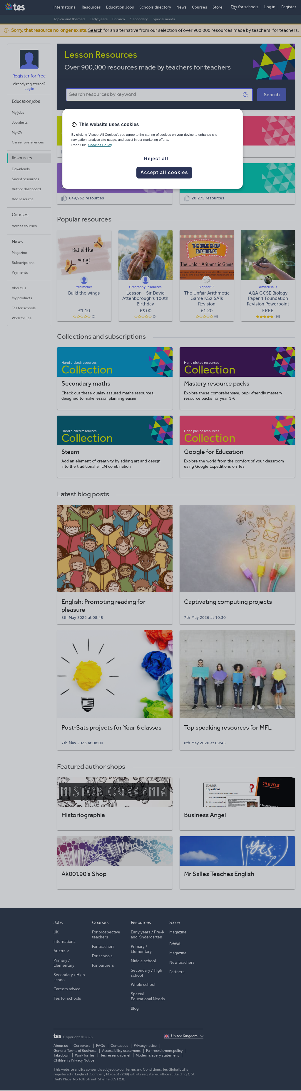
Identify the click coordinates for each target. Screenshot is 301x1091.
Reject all (156, 158)
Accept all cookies (164, 172)
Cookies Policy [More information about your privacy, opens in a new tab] (100, 145)
